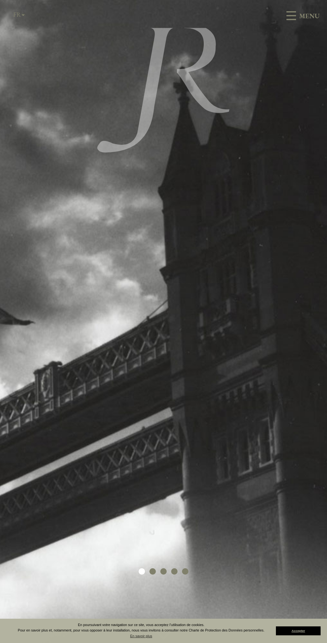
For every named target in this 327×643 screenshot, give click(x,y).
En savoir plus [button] (141, 636)
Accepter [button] (298, 630)
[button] (141, 571)
